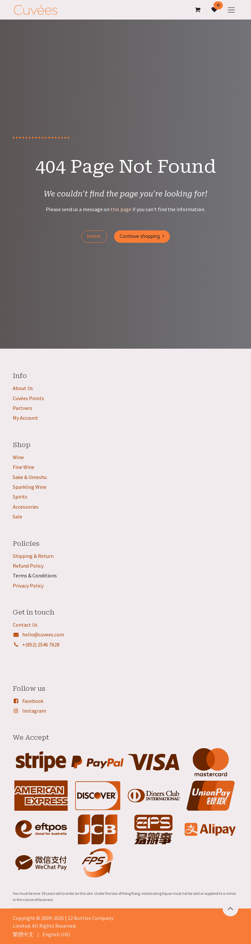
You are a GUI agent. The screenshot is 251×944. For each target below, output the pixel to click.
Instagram (34, 710)
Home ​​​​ (94, 236)
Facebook (32, 701)
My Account (25, 417)
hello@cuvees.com (43, 634)
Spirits (20, 496)
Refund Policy (28, 565)
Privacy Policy (28, 585)
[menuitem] (23, 934)
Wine (18, 457)
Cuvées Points (28, 398)
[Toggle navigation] (231, 10)
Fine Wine (23, 467)
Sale (17, 516)
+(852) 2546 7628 (40, 644)
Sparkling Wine (29, 487)
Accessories (26, 506)
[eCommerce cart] (197, 10)
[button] (230, 908)
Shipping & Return (33, 556)
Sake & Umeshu (30, 477)
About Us (23, 388)
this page (120, 209)
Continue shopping (142, 236)
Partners (22, 408)
